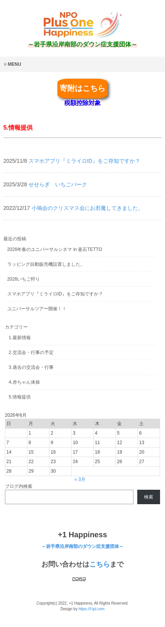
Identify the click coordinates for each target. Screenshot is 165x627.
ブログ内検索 (18, 486)
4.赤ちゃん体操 (24, 382)
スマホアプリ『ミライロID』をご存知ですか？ (55, 294)
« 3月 (80, 479)
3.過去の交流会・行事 (31, 367)
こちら (99, 564)
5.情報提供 (20, 397)
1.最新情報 (20, 337)
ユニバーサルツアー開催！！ (37, 308)
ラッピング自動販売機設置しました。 (46, 264)
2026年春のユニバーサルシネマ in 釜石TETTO (54, 249)
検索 (148, 497)
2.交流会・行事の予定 (31, 352)
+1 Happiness (82, 534)
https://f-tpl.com (91, 609)
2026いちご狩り (23, 279)
